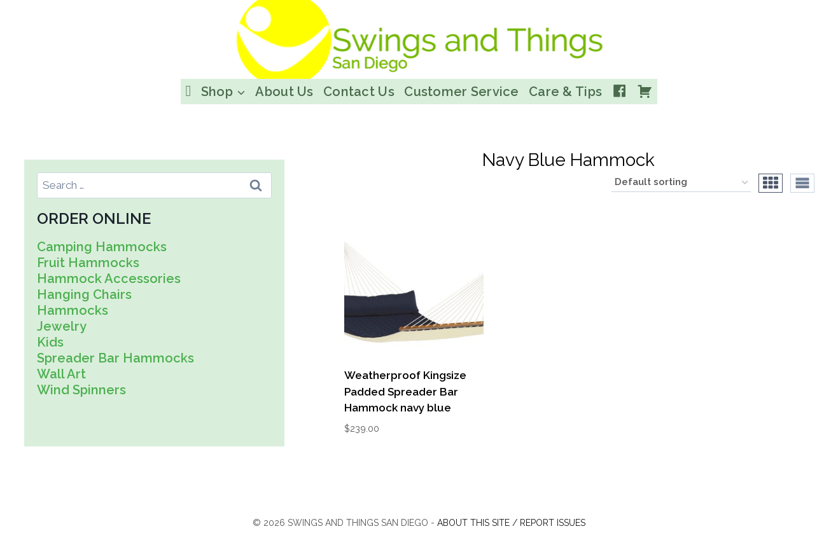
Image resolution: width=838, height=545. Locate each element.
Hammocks (72, 310)
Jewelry (62, 326)
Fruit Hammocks (88, 262)
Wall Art (61, 374)
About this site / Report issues (511, 523)
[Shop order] (681, 183)
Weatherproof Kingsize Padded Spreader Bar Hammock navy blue (405, 391)
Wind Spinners (81, 389)
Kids (50, 342)
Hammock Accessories (109, 278)
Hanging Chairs (84, 294)
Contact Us (359, 91)
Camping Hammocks (102, 246)
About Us (284, 91)
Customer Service (461, 91)
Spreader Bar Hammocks (115, 358)
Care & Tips (565, 91)
